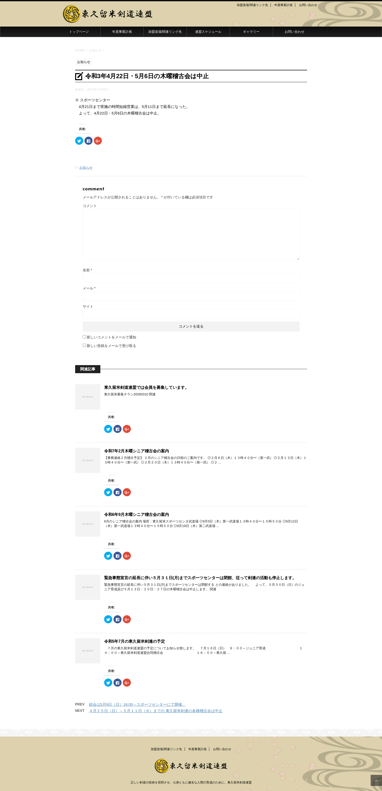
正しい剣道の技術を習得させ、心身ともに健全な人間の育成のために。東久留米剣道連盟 (191, 782)
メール (89, 288)
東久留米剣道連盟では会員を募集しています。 (146, 387)
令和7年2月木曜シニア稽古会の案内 (136, 451)
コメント (90, 206)
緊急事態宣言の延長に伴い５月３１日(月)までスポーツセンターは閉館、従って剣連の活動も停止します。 (200, 578)
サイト (88, 306)
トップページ (79, 32)
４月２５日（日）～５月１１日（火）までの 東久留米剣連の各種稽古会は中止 (155, 711)
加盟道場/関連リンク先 (252, 5)
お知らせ (86, 167)
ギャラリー (251, 32)
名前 (87, 270)
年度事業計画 (283, 5)
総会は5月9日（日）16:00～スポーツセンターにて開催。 (137, 704)
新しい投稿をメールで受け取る (111, 346)
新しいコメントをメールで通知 (111, 337)
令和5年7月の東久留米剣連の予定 (134, 641)
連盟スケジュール (208, 32)
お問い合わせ (308, 5)
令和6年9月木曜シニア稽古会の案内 (136, 514)
